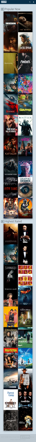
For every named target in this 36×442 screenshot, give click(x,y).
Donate (32, 437)
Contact (12, 439)
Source (16, 439)
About (10, 437)
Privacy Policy (16, 437)
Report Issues (22, 439)
